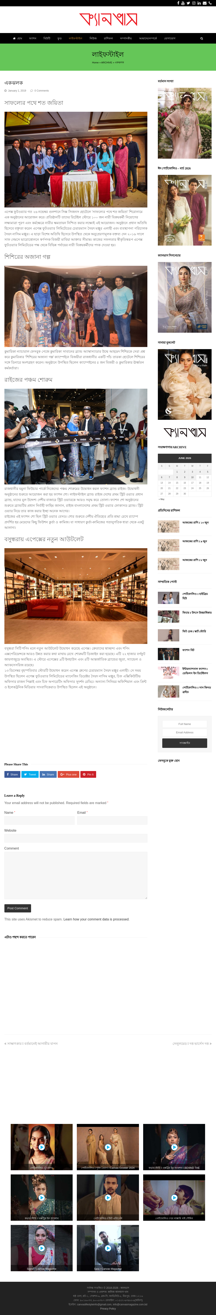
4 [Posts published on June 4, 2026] (200, 472)
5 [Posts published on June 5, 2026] (207, 472)
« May (161, 499)
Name (9, 812)
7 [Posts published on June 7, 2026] (169, 477)
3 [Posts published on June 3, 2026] (192, 472)
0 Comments (42, 90)
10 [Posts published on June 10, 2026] (192, 477)
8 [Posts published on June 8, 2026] (177, 477)
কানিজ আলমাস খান (118, 1291)
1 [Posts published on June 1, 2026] (177, 472)
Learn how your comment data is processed (95, 919)
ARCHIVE (106, 62)
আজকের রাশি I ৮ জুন (194, 560)
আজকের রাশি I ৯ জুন (194, 541)
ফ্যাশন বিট (188, 650)
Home (95, 62)
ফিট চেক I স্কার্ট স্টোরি (194, 631)
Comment (11, 848)
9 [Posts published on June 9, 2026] (184, 477)
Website (10, 830)
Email (82, 812)
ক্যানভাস (124, 1287)
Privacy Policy (108, 1308)
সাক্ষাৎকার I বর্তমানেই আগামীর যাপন (31, 1043)
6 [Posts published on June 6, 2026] (161, 477)
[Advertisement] (76, 723)
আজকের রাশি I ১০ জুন (195, 522)
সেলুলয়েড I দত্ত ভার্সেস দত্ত (192, 1043)
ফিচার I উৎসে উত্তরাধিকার (197, 612)
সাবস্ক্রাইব (184, 743)
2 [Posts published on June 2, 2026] (184, 472)
